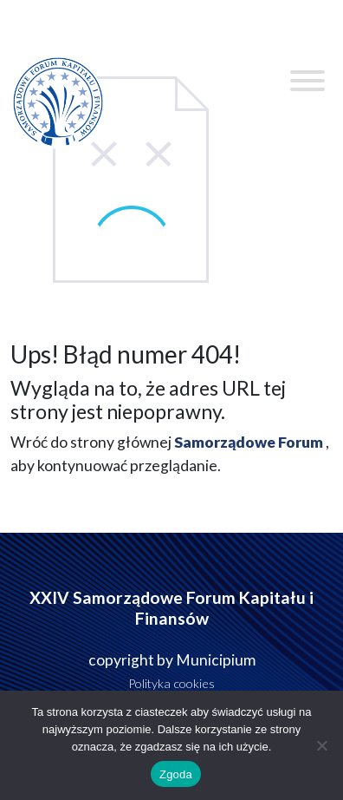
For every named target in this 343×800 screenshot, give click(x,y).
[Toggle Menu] (307, 80)
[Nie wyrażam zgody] (321, 745)
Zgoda (175, 774)
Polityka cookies (171, 683)
